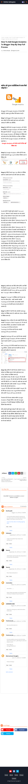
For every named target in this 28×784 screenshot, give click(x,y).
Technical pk (9, 621)
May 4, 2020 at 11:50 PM (19, 635)
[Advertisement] (14, 19)
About (11, 775)
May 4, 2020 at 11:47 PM (19, 621)
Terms (16, 775)
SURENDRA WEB (10, 604)
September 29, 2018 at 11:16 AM (17, 569)
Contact (14, 778)
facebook (21, 729)
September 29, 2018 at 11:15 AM (17, 552)
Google (6, 37)
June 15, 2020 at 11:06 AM (19, 657)
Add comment (9, 672)
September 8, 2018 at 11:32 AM (18, 535)
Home (2, 37)
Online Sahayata (9, 2)
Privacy (21, 775)
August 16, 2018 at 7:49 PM (19, 512)
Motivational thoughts (12, 656)
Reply (7, 526)
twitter (8, 733)
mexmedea (9, 583)
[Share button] (24, 473)
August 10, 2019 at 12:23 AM (18, 605)
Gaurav (8, 550)
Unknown (8, 533)
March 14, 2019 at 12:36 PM (18, 584)
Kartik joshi (9, 511)
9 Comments (23, 506)
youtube (8, 729)
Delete (10, 526)
